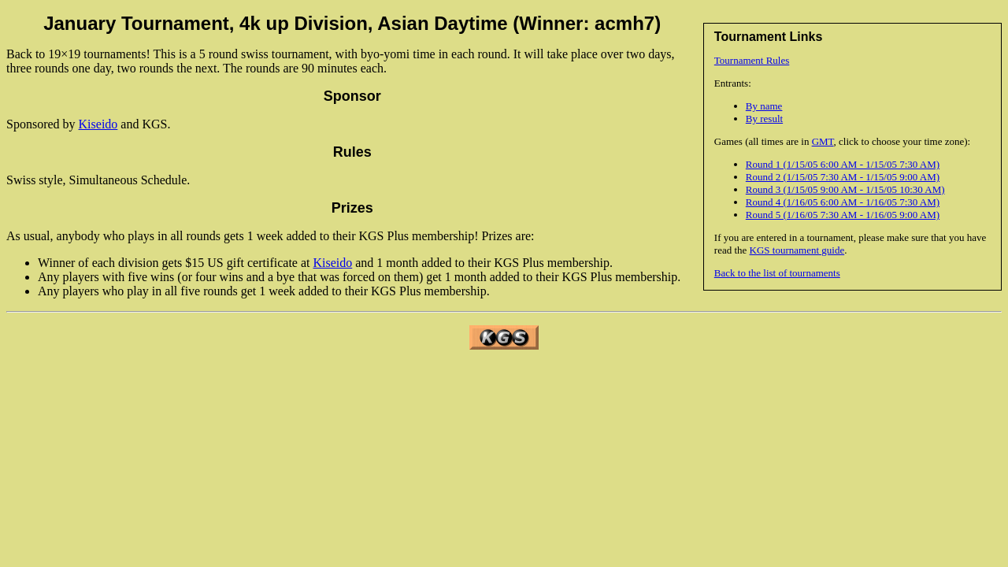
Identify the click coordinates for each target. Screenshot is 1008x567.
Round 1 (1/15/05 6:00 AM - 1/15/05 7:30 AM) (842, 164)
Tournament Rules (752, 60)
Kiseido (98, 124)
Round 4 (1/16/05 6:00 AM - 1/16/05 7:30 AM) (842, 202)
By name (764, 106)
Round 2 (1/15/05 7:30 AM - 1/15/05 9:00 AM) (842, 177)
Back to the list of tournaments (777, 273)
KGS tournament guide (797, 250)
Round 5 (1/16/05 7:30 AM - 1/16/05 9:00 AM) (842, 214)
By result (764, 118)
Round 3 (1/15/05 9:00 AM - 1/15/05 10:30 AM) (845, 189)
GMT (823, 141)
